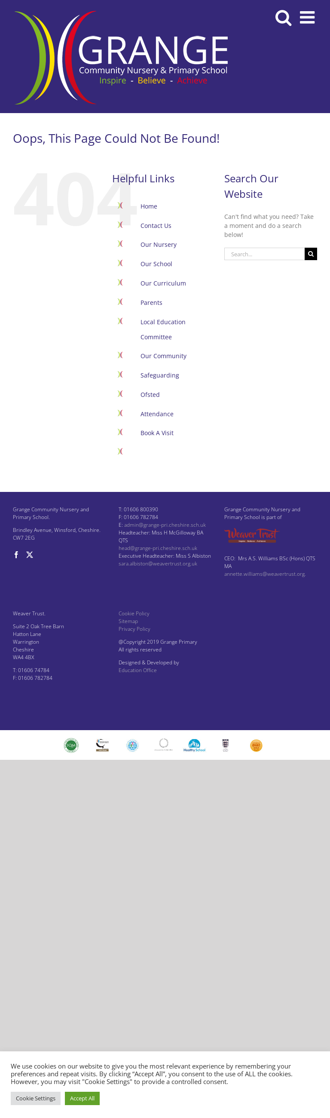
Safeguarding (160, 375)
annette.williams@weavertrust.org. (265, 573)
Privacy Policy (134, 629)
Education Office (138, 670)
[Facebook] (16, 554)
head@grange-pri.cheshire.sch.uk (158, 548)
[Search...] (264, 254)
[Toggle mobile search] (283, 17)
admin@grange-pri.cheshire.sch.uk (165, 524)
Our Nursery (159, 244)
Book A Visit (157, 433)
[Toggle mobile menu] (308, 17)
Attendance (157, 414)
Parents (151, 302)
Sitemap (128, 621)
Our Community (163, 356)
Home (149, 206)
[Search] (311, 254)
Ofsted (150, 394)
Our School (156, 264)
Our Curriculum (163, 283)
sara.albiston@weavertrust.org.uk (158, 563)
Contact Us (156, 225)
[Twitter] (29, 554)
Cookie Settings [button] (35, 1098)
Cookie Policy (134, 613)
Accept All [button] (82, 1098)
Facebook (154, 452)
